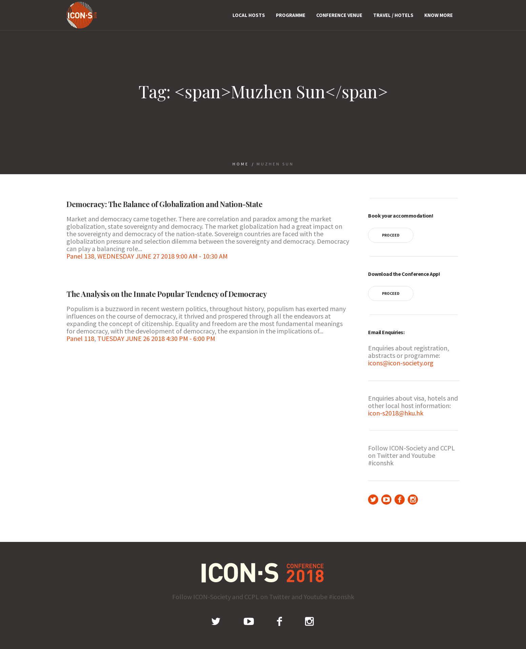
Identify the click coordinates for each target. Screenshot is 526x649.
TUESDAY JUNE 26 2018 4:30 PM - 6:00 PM (156, 338)
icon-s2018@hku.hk (395, 413)
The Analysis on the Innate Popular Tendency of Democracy (166, 294)
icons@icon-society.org (400, 363)
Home (240, 163)
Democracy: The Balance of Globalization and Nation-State (164, 204)
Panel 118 (80, 338)
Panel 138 (80, 256)
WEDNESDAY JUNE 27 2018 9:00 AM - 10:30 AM (162, 256)
